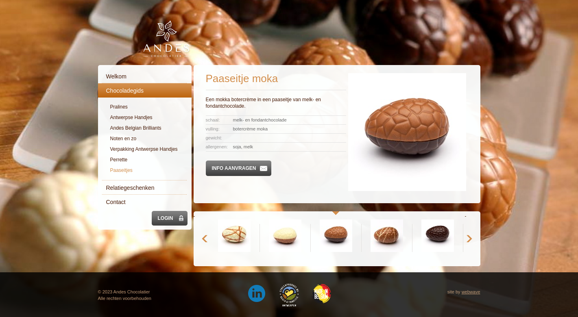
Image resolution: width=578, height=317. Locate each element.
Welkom (116, 76)
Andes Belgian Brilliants (135, 128)
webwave (471, 291)
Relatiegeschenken (130, 188)
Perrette (119, 160)
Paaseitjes (121, 170)
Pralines (119, 107)
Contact (116, 202)
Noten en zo (123, 138)
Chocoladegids (125, 90)
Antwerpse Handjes (131, 117)
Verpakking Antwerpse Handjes (144, 149)
